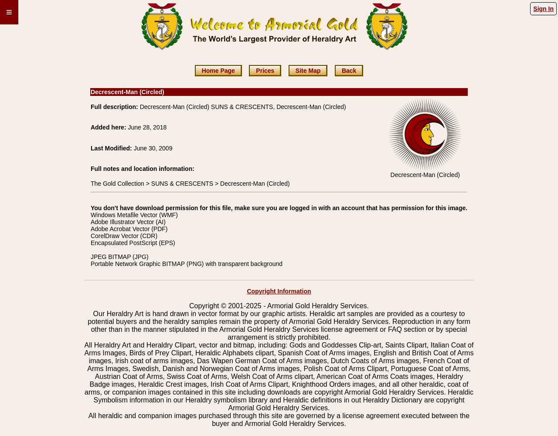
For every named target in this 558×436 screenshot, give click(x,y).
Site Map (308, 70)
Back (349, 70)
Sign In (543, 8)
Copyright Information (279, 291)
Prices (265, 70)
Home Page (218, 70)
